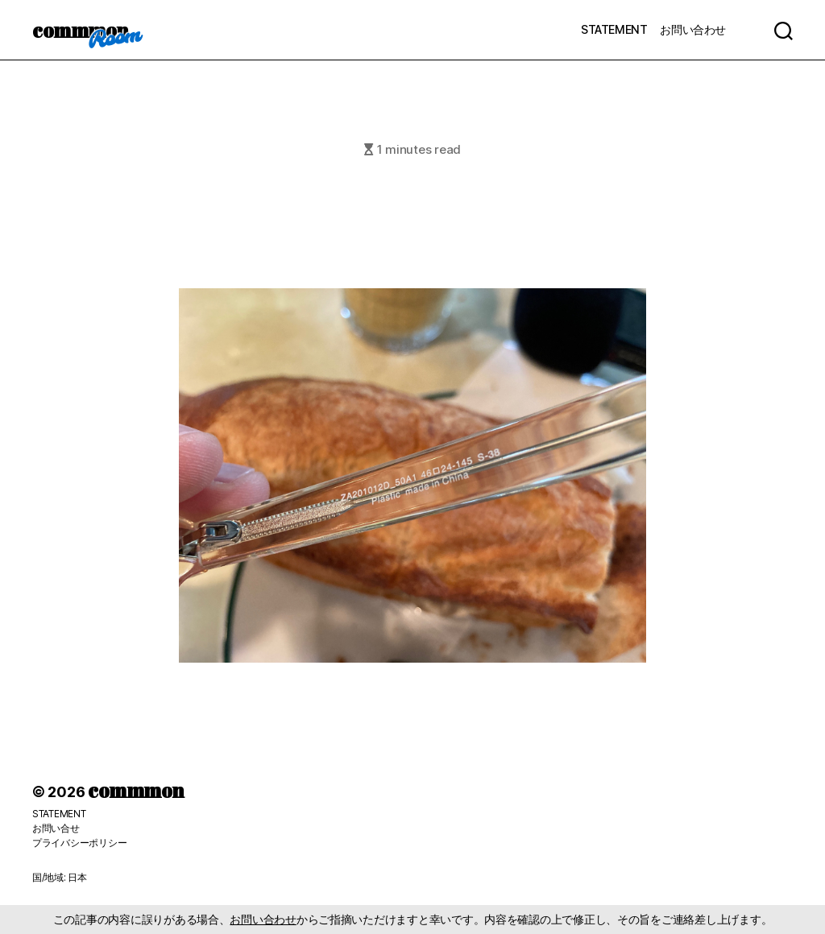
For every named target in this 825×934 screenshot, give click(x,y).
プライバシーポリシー (79, 843)
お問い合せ (56, 828)
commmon (80, 29)
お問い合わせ (693, 29)
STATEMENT (614, 29)
